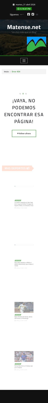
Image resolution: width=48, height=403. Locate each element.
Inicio (6, 71)
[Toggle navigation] (24, 60)
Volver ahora (24, 133)
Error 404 (16, 71)
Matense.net (24, 26)
